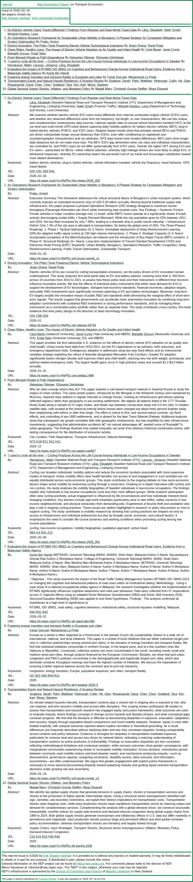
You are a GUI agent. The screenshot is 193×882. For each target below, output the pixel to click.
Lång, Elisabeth (152, 30)
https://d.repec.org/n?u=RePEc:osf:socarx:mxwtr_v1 (64, 778)
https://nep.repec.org (90, 863)
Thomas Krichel (47, 878)
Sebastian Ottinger (82, 57)
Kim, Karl (80, 84)
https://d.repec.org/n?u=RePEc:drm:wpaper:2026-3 (64, 685)
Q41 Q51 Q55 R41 (42, 171)
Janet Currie (171, 49)
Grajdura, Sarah (119, 80)
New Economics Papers (53, 4)
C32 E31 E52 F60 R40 (45, 836)
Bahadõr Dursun (19, 53)
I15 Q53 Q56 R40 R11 (45, 675)
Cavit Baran (153, 49)
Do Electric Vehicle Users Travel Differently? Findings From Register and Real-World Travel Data (72, 30)
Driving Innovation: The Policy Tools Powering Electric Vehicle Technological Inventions (65, 45)
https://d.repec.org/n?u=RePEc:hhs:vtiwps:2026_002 (65, 180)
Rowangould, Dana (20, 84)
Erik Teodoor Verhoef (16, 18)
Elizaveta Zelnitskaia (110, 57)
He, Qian (184, 80)
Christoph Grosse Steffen (130, 88)
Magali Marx (103, 88)
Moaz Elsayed (158, 88)
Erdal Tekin (38, 53)
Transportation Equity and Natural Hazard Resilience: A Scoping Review (56, 80)
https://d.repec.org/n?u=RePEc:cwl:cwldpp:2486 (62, 375)
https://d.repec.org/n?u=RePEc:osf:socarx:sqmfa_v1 (64, 258)
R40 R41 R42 (39, 612)
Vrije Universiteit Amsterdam (50, 18)
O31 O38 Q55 (39, 315)
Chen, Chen (43, 84)
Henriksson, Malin (19, 65)
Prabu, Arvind (49, 41)
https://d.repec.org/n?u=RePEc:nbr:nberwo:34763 (63, 325)
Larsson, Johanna (45, 65)
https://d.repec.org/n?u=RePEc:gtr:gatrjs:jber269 (62, 621)
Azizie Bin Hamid (57, 73)
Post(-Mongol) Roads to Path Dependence (36, 57)
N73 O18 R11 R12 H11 (45, 441)
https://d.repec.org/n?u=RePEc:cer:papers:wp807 (63, 450)
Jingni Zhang (137, 45)
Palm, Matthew (142, 80)
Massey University (118, 871)
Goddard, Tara (62, 84)
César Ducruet (117, 77)
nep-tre (7, 4)
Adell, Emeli (172, 30)
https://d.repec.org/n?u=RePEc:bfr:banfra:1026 (61, 846)
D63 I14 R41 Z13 (41, 532)
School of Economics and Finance (79, 871)
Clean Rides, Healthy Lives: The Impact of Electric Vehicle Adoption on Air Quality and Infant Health (74, 49)
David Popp (155, 45)
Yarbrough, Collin (165, 80)
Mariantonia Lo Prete (142, 77)
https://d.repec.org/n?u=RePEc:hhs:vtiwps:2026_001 (65, 542)
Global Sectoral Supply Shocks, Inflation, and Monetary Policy (49, 88)
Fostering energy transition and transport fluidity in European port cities (55, 77)
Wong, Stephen (97, 84)
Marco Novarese (13, 867)
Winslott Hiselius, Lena (23, 34)
